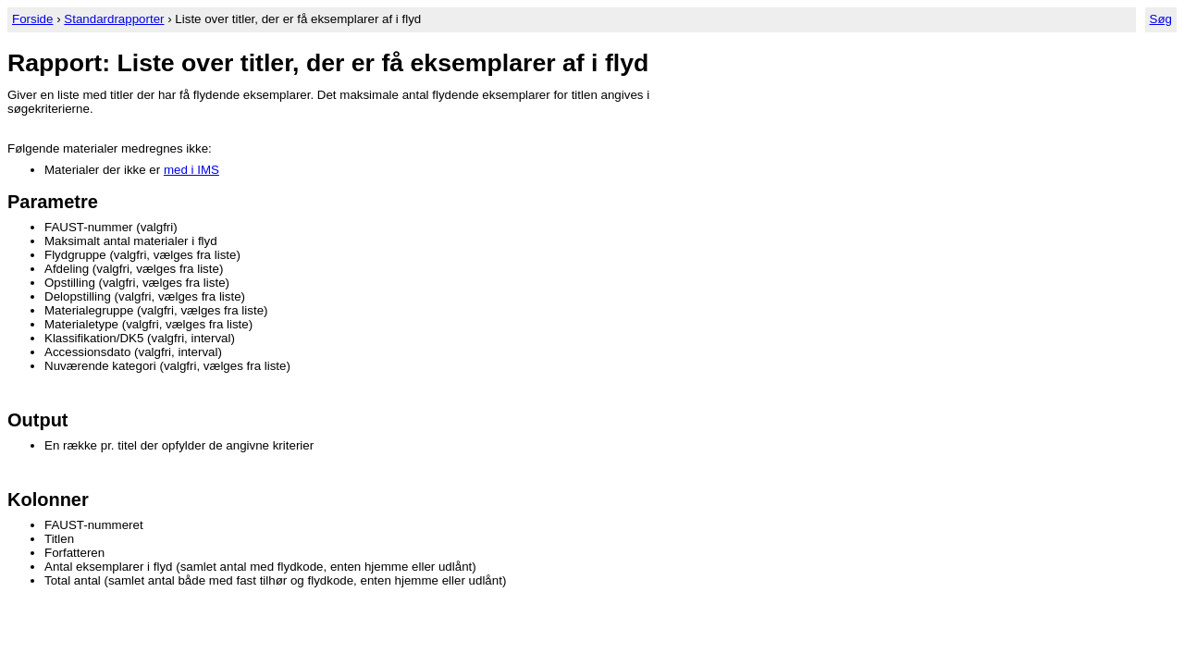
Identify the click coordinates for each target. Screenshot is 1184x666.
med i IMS (191, 170)
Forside (32, 19)
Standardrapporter (114, 19)
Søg (1161, 19)
